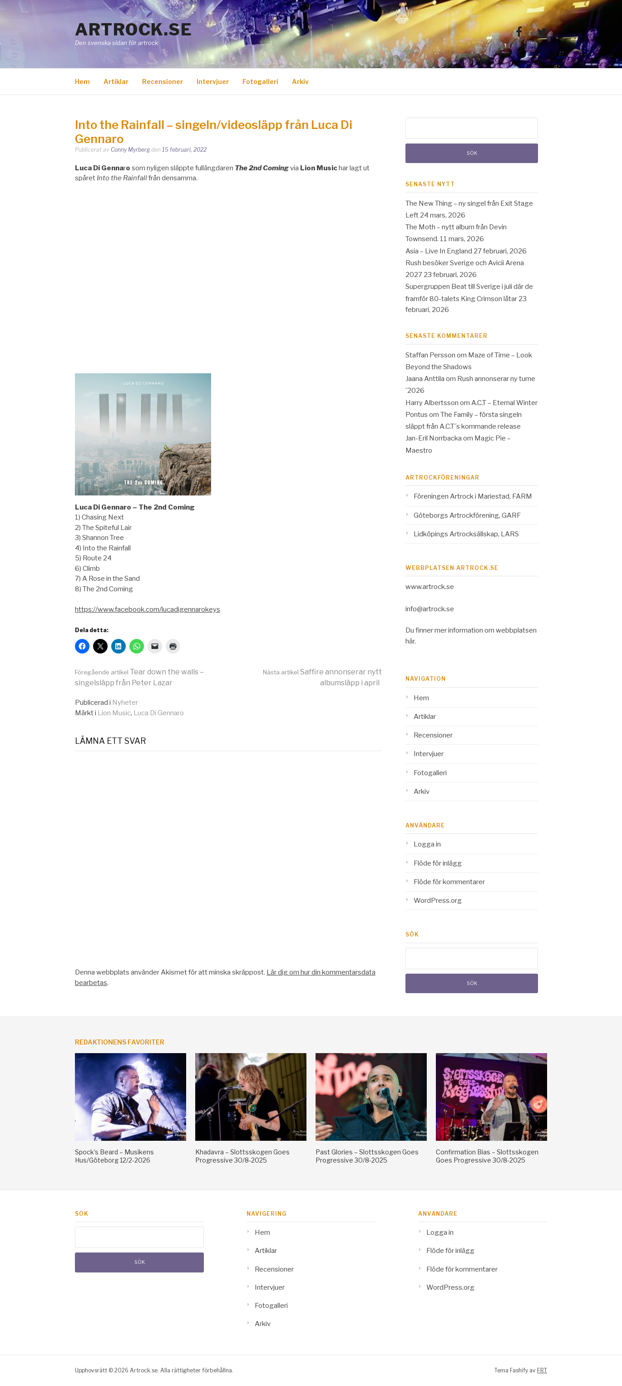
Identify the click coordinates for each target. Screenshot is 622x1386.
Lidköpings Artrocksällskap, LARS (466, 534)
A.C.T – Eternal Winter (504, 403)
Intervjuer (213, 81)
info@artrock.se (429, 609)
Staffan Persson (430, 355)
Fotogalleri (260, 81)
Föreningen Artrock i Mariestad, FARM (473, 496)
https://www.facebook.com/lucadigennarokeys (147, 609)
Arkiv (300, 81)
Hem (82, 81)
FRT (542, 1370)
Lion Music (114, 713)
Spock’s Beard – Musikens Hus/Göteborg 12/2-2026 (114, 1156)
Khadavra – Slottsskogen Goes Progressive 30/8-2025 (242, 1156)
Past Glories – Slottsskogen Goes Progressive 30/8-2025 (367, 1156)
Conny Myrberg (130, 149)
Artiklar (116, 81)
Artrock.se (133, 30)
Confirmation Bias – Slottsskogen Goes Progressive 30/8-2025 (487, 1156)
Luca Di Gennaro (158, 713)
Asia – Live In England (438, 251)
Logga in (427, 844)
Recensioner (162, 81)
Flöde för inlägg (438, 863)
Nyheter (125, 702)
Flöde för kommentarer (449, 882)
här (410, 641)
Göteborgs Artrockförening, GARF (467, 515)
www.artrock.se (429, 587)
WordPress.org (438, 900)
